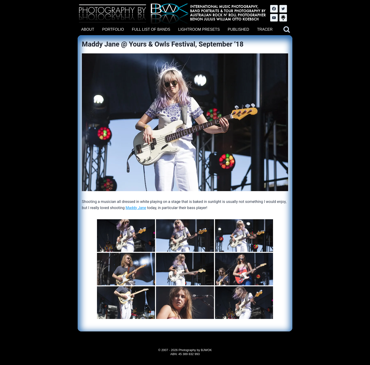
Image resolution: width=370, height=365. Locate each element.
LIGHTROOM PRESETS (199, 29)
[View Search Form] (286, 29)
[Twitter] (283, 9)
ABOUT (87, 29)
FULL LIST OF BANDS (151, 29)
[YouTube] (274, 17)
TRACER (265, 29)
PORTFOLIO (113, 29)
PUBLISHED (238, 29)
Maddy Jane (136, 208)
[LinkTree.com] (283, 17)
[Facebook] (274, 9)
